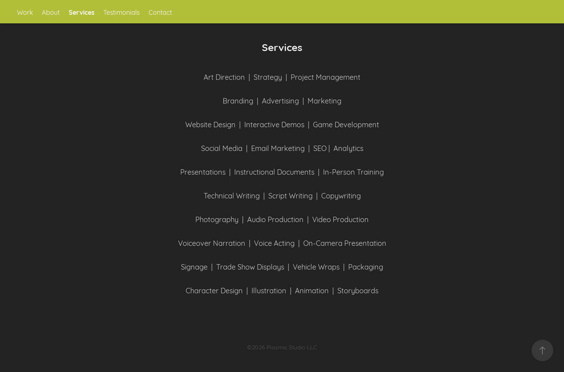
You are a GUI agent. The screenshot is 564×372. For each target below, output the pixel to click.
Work (25, 12)
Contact (160, 12)
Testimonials (121, 12)
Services (82, 12)
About (51, 12)
